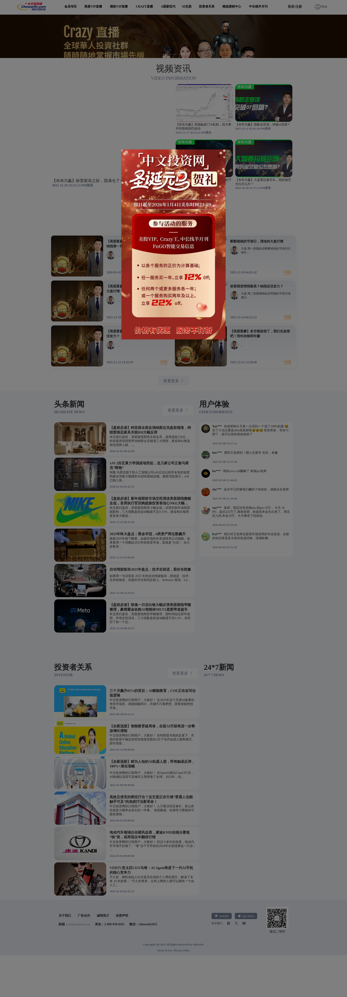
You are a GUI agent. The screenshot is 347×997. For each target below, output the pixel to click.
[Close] (219, 156)
